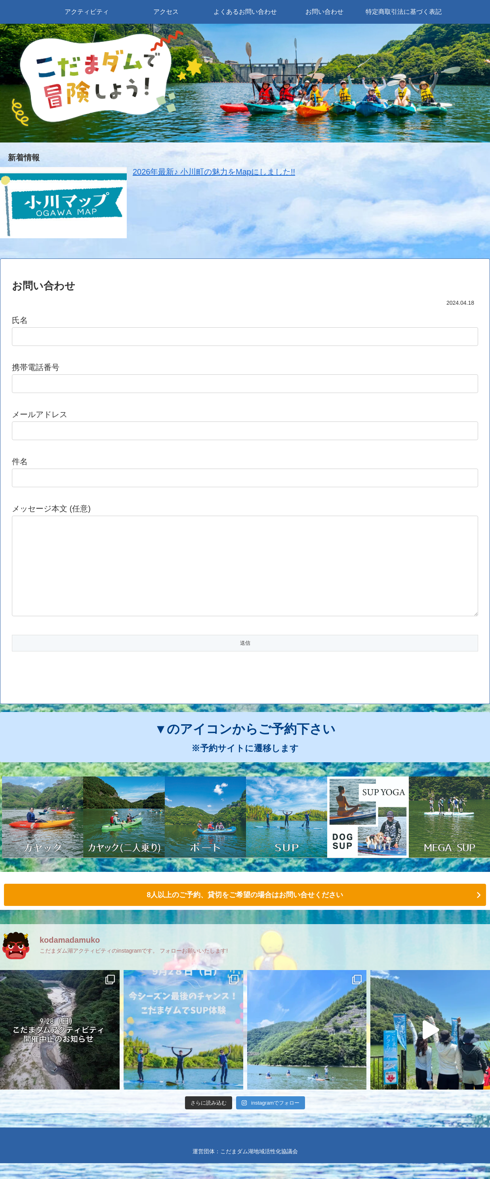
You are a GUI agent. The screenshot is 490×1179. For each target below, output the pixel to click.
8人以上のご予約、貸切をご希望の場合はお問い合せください (245, 911)
